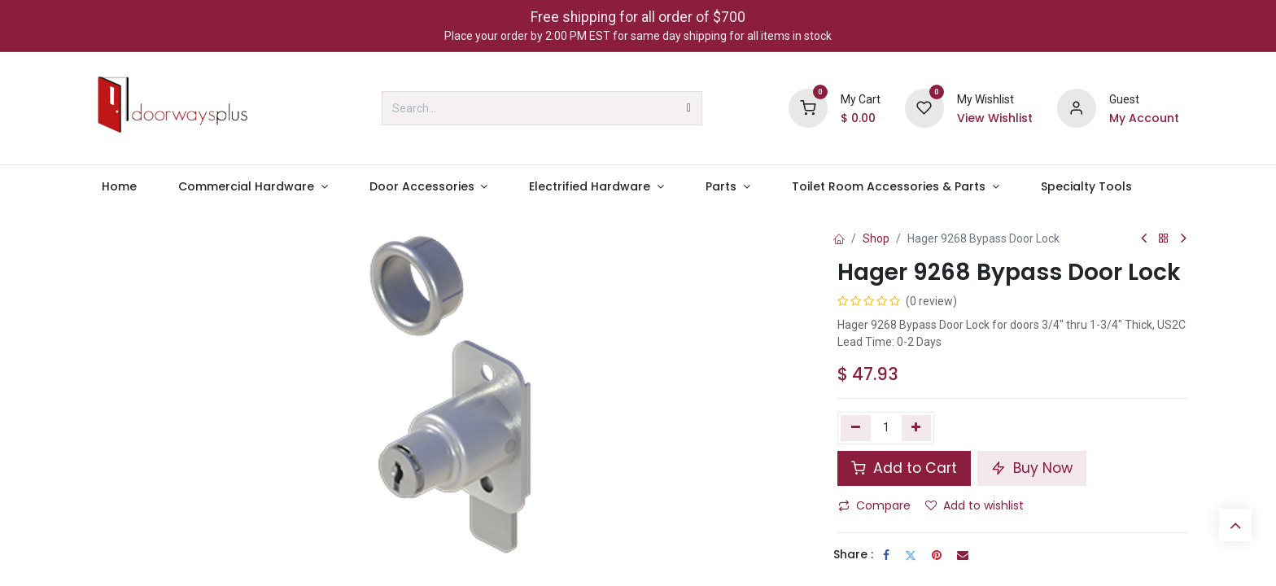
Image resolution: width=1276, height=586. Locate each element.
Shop (876, 238)
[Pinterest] (937, 555)
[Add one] (917, 428)
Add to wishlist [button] (974, 505)
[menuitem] (119, 186)
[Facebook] (886, 555)
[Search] (688, 108)
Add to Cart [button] (904, 468)
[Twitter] (910, 555)
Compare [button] (874, 505)
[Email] (962, 555)
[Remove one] (856, 428)
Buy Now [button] (1032, 468)
